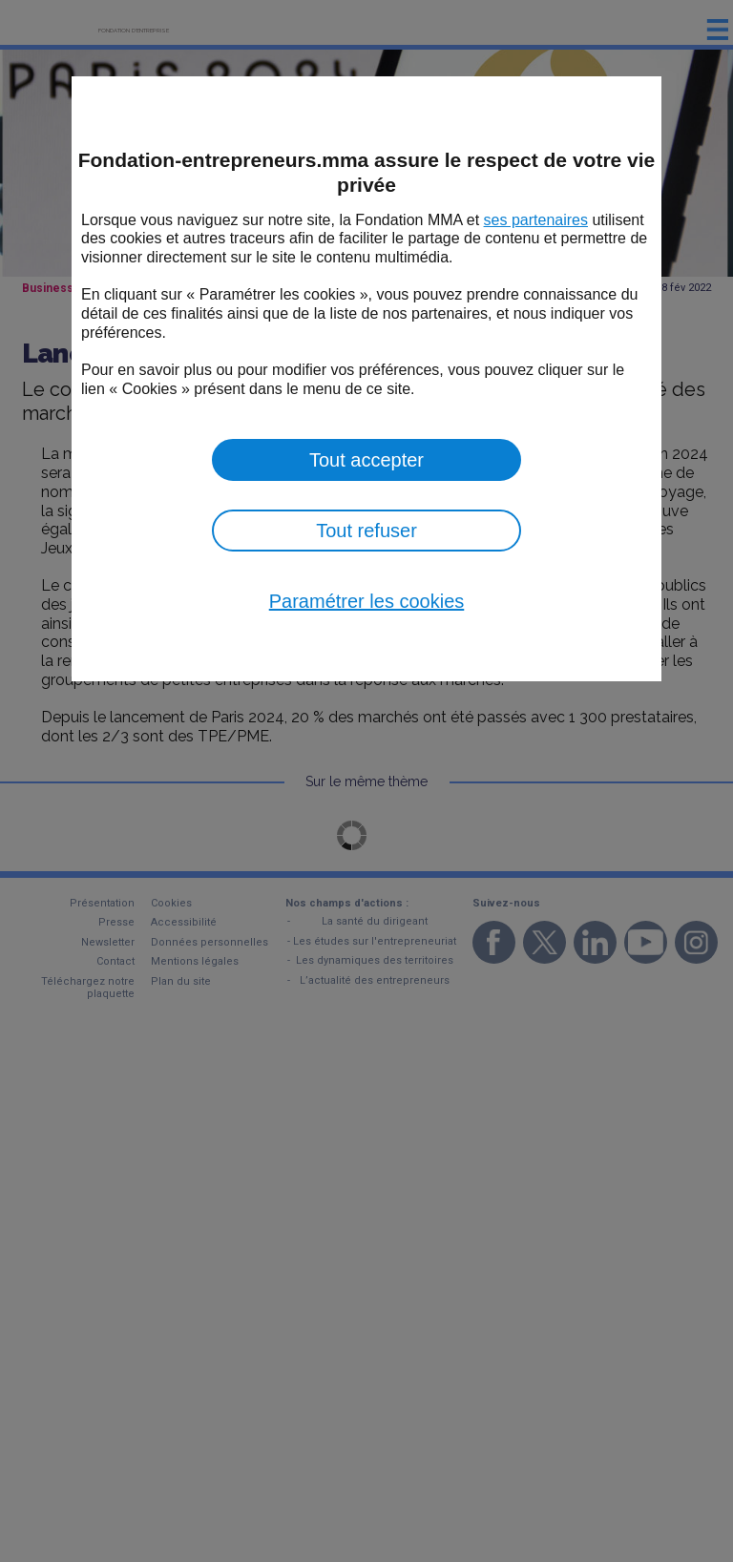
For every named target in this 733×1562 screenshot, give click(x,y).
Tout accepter (366, 459)
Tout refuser (366, 530)
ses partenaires (536, 220)
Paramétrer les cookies (367, 601)
